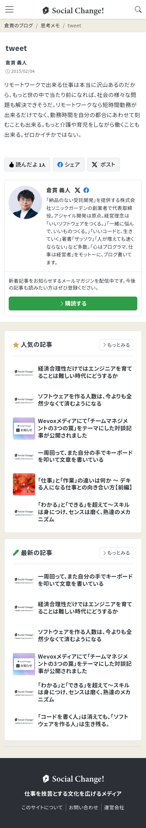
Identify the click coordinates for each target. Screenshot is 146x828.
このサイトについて (42, 807)
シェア (68, 164)
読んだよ (27, 164)
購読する (73, 303)
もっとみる (116, 344)
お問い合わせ (83, 807)
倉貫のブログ (18, 25)
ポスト (103, 164)
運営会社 (114, 807)
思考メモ (50, 25)
